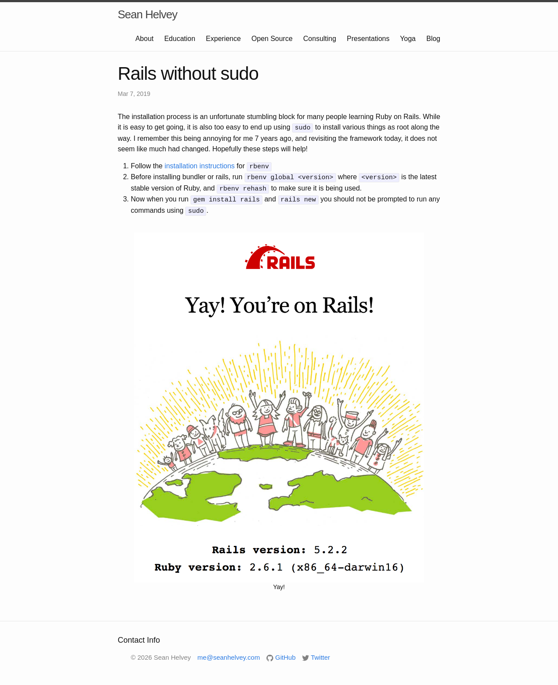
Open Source (272, 38)
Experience (223, 38)
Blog (433, 38)
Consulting (320, 38)
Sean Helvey (147, 14)
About (144, 38)
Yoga (408, 38)
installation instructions (199, 165)
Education (179, 38)
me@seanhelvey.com (228, 653)
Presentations (368, 38)
